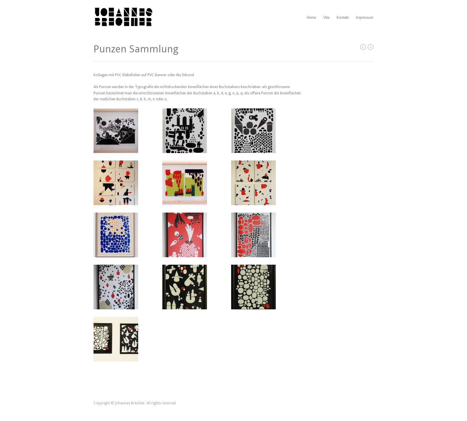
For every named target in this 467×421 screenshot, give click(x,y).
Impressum (364, 17)
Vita (326, 17)
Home (311, 17)
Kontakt (343, 17)
